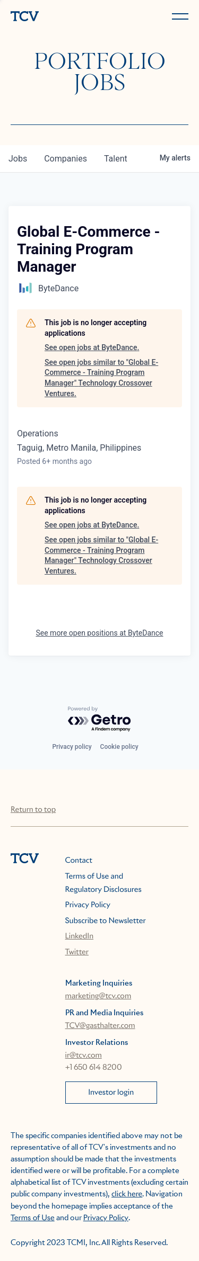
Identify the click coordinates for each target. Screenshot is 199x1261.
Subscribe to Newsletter (105, 921)
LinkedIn (79, 936)
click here (126, 1194)
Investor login (111, 1092)
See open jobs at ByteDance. (92, 347)
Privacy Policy (87, 905)
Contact (78, 860)
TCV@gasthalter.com (100, 1026)
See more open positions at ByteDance (99, 633)
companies (65, 159)
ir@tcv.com (83, 1055)
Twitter (77, 952)
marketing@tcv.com (98, 996)
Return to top (33, 810)
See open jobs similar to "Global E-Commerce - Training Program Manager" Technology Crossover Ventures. (101, 378)
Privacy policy (71, 746)
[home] (53, 17)
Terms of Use (33, 1218)
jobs (17, 159)
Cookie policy (119, 746)
